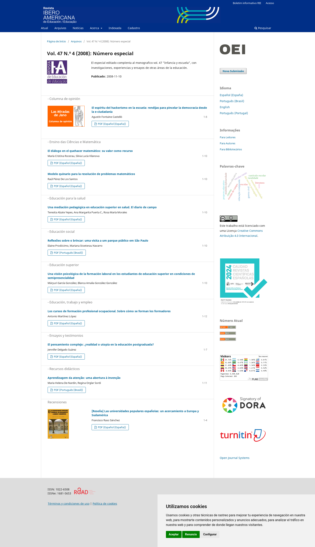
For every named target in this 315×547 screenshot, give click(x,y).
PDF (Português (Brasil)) (68, 252)
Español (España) (231, 95)
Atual (44, 28)
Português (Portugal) (234, 113)
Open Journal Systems (235, 458)
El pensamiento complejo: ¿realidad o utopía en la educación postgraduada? (101, 344)
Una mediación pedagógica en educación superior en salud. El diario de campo (102, 207)
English (225, 107)
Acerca (95, 28)
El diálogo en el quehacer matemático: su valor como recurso (90, 151)
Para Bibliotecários (231, 149)
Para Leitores (227, 137)
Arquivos (60, 28)
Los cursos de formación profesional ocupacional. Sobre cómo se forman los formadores (109, 311)
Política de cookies (105, 503)
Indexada (115, 28)
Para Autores (227, 143)
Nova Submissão (233, 71)
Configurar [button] (210, 534)
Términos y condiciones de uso (68, 503)
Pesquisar (263, 28)
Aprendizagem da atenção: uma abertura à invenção (84, 378)
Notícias (78, 28)
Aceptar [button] (174, 534)
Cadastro (134, 28)
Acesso (270, 3)
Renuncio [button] (191, 534)
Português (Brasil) (232, 101)
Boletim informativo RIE (247, 3)
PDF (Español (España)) (111, 124)
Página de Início (56, 41)
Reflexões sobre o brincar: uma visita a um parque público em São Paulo (98, 240)
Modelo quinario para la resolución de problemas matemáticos (91, 174)
